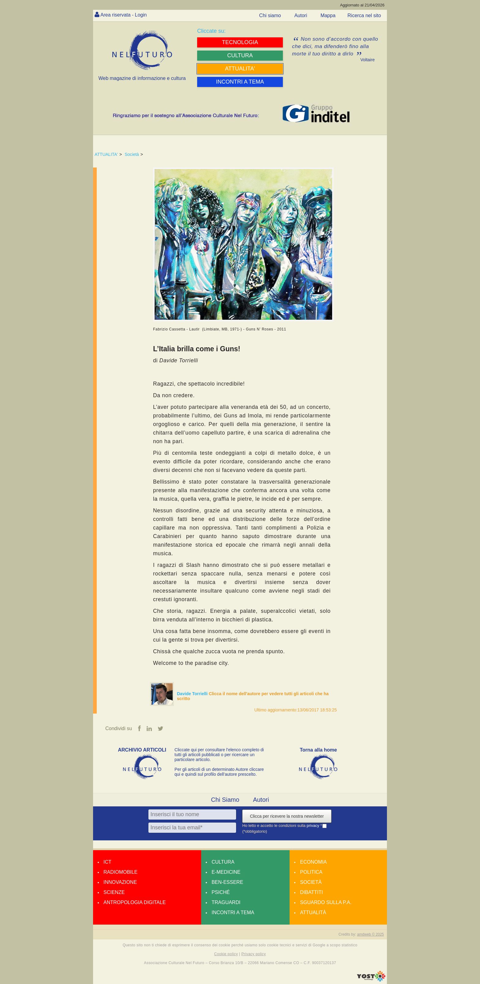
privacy (314, 826)
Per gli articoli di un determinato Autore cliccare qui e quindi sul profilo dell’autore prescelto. (219, 772)
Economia (313, 862)
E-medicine (226, 872)
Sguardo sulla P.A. (325, 902)
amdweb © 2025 (370, 934)
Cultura (223, 862)
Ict (107, 862)
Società (132, 154)
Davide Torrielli (193, 693)
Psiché (221, 892)
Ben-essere (227, 882)
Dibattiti (311, 892)
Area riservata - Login (123, 14)
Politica (311, 872)
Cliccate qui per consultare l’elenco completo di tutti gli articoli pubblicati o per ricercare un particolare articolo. (219, 754)
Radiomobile (120, 872)
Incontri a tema (233, 912)
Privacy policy (253, 954)
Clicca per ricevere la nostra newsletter (287, 816)
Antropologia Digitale (134, 902)
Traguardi (226, 902)
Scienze (114, 892)
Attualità (313, 912)
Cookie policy (226, 954)
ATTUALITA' (106, 154)
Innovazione (120, 882)
